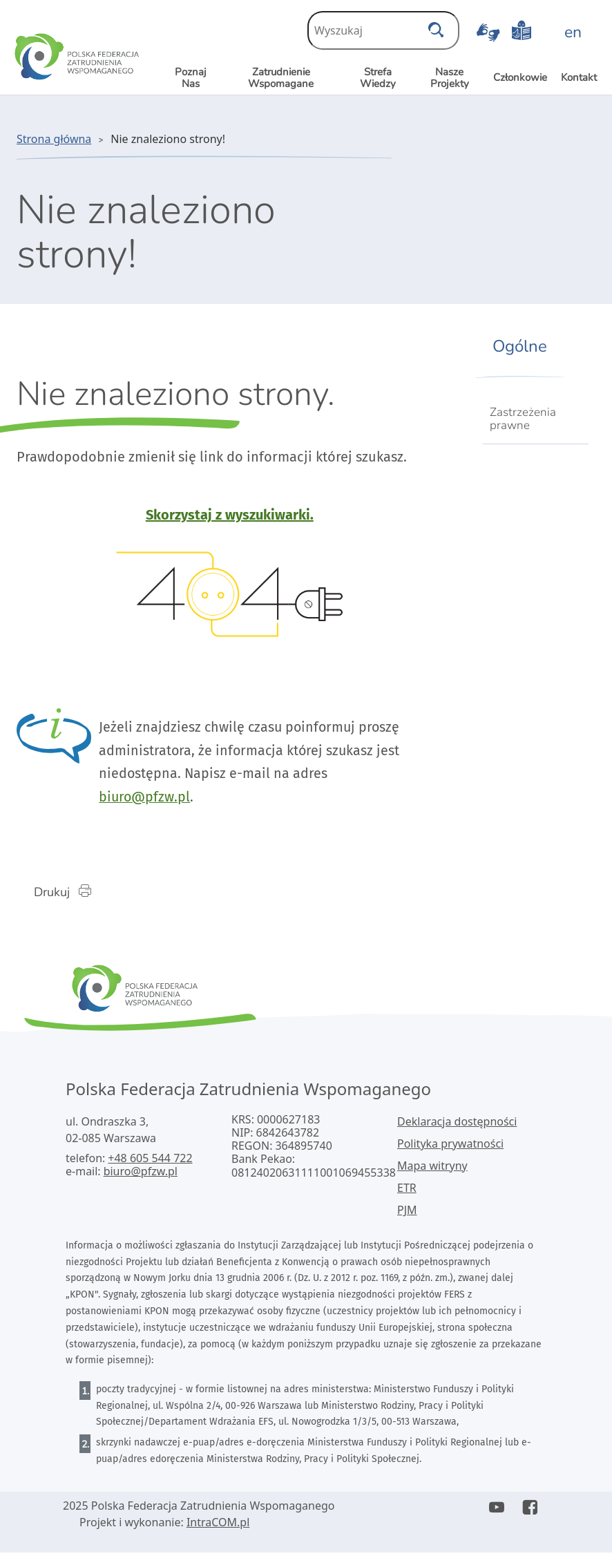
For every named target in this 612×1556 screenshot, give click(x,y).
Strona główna (54, 138)
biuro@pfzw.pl (151, 798)
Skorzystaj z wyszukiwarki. (230, 514)
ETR (407, 1190)
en (573, 32)
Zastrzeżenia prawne (523, 418)
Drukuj (71, 894)
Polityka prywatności (450, 1146)
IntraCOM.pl (218, 1525)
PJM (407, 1212)
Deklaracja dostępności (457, 1124)
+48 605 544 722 (150, 1160)
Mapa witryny (432, 1168)
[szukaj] (436, 26)
